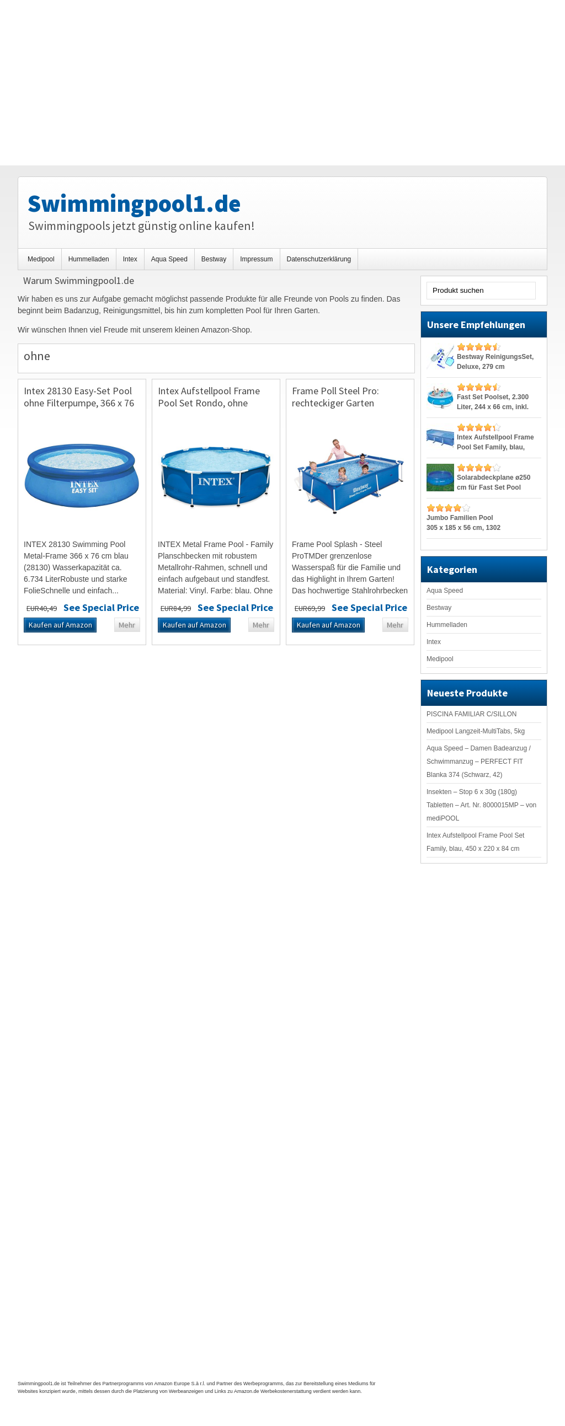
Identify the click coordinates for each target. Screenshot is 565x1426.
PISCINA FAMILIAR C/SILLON (471, 714)
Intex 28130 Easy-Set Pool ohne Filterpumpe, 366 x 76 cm (79, 402)
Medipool (41, 259)
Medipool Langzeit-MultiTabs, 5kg (476, 731)
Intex (130, 259)
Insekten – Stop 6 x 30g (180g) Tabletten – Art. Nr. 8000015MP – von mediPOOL (481, 805)
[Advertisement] (282, 83)
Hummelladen (88, 259)
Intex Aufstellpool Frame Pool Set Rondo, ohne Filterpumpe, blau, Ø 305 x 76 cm (211, 408)
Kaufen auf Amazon (60, 625)
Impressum (256, 259)
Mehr (127, 625)
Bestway (213, 259)
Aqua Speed (169, 259)
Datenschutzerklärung (319, 259)
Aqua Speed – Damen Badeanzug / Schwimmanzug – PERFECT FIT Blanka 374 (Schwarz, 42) (479, 761)
